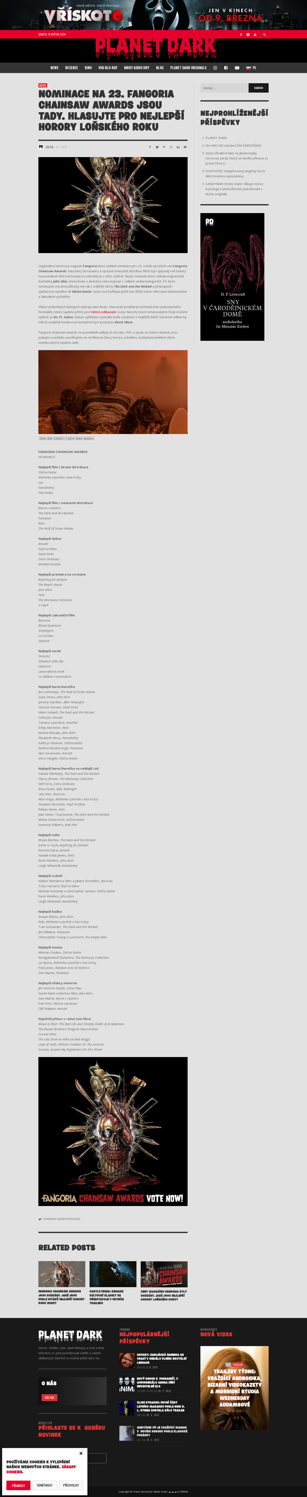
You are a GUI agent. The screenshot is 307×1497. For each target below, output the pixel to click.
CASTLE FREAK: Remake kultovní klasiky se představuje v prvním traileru (107, 1307)
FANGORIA (74, 1219)
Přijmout (18, 1485)
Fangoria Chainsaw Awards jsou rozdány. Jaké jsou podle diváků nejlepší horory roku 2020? (61, 1307)
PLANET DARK (216, 138)
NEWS (42, 85)
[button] (81, 1453)
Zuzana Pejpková (147, 1401)
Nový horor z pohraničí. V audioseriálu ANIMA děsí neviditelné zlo (157, 1392)
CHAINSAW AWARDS (55, 1219)
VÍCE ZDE (49, 1397)
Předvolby (71, 1485)
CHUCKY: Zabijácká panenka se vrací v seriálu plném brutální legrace (162, 1368)
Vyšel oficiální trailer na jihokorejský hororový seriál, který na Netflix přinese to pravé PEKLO (237, 158)
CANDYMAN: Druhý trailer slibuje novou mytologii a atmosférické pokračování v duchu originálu (234, 189)
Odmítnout (45, 1485)
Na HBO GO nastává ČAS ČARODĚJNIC (234, 145)
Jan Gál (50, 147)
